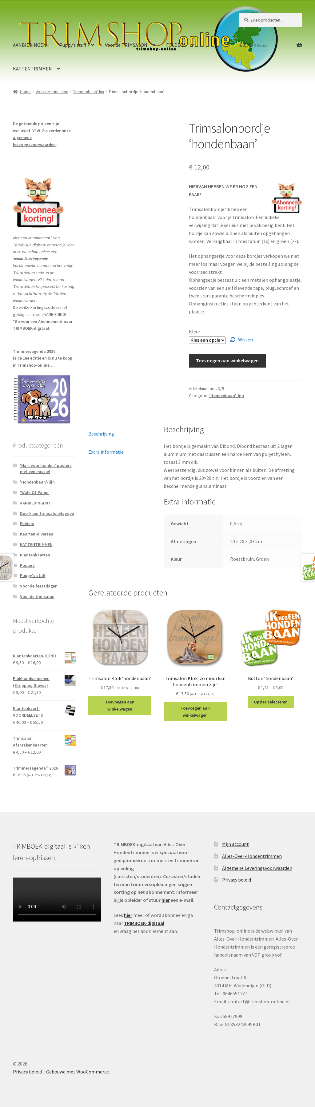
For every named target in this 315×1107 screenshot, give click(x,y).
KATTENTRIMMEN (32, 69)
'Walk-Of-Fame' (35, 492)
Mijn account (235, 844)
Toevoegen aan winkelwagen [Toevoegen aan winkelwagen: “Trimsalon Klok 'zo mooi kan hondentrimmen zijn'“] (195, 711)
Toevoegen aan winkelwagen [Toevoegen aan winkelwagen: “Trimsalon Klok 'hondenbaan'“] (119, 705)
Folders (27, 523)
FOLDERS (176, 45)
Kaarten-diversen (36, 534)
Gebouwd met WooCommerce (77, 1072)
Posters (27, 565)
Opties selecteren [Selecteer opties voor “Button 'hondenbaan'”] (271, 702)
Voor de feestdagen (39, 586)
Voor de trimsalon (52, 91)
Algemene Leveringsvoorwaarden (257, 868)
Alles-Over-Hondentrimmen (252, 856)
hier (165, 900)
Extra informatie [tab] (106, 452)
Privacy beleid (236, 880)
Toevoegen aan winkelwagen (227, 360)
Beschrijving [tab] (101, 434)
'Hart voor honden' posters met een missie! (46, 468)
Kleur (194, 332)
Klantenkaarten (35, 555)
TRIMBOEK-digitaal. (31, 328)
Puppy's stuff (33, 575)
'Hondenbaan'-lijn (88, 91)
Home (25, 91)
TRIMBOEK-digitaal (144, 923)
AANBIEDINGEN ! (31, 45)
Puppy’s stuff (72, 45)
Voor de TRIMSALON (126, 45)
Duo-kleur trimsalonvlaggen (47, 513)
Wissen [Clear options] (245, 339)
